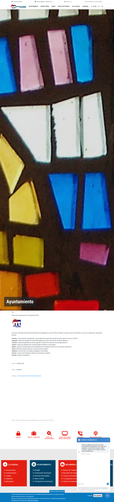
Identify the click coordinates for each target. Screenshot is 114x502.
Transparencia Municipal (43, 481)
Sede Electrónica (64, 6)
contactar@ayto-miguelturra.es (44, 1)
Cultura (8, 476)
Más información (33, 500)
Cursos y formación (70, 476)
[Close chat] (107, 495)
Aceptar (90, 495)
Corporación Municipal (42, 473)
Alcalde (37, 470)
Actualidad (76, 6)
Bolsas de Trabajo (69, 470)
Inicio (13, 312)
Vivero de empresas (70, 481)
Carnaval (85, 6)
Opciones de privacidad (57, 491)
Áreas (53, 6)
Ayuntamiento (33, 6)
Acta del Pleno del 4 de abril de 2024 (30, 376)
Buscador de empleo (70, 473)
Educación (10, 481)
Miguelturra (45, 6)
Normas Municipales (42, 476)
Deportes (9, 479)
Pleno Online (39, 479)
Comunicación (11, 473)
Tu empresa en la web (71, 479)
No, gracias (98, 495)
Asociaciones (11, 470)
